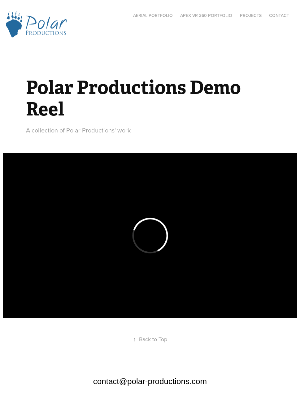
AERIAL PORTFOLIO (153, 15)
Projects (251, 15)
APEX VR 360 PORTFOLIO (206, 15)
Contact (279, 15)
